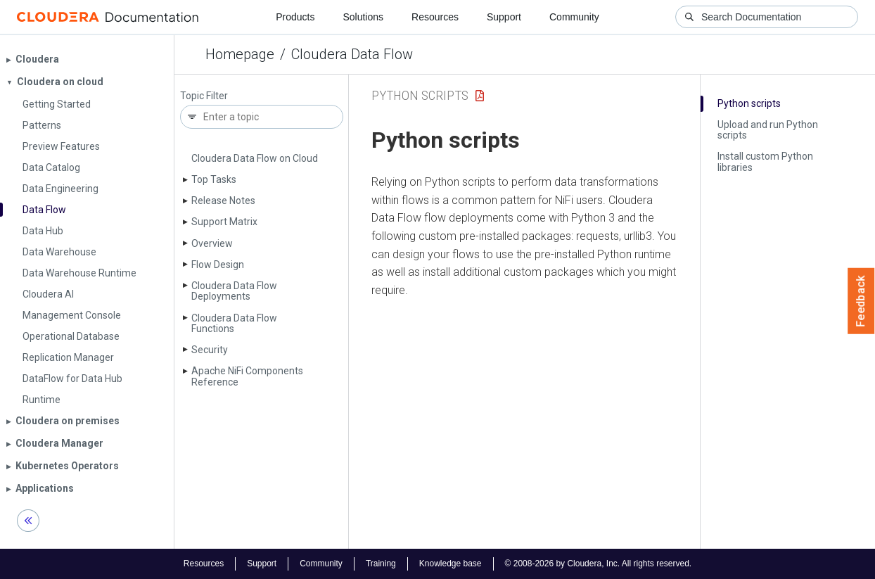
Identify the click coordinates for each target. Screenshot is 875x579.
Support (504, 17)
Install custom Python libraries (765, 161)
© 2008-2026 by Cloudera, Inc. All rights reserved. (598, 563)
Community (574, 17)
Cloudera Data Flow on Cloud (254, 158)
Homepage (239, 54)
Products (295, 17)
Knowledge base (450, 563)
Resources (435, 17)
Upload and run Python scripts (767, 130)
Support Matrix (224, 221)
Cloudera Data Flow (352, 54)
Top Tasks (213, 179)
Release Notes (223, 200)
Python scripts (749, 103)
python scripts (419, 95)
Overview (212, 243)
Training (381, 563)
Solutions (363, 17)
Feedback (861, 301)
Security (209, 349)
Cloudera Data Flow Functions (234, 323)
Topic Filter (204, 96)
